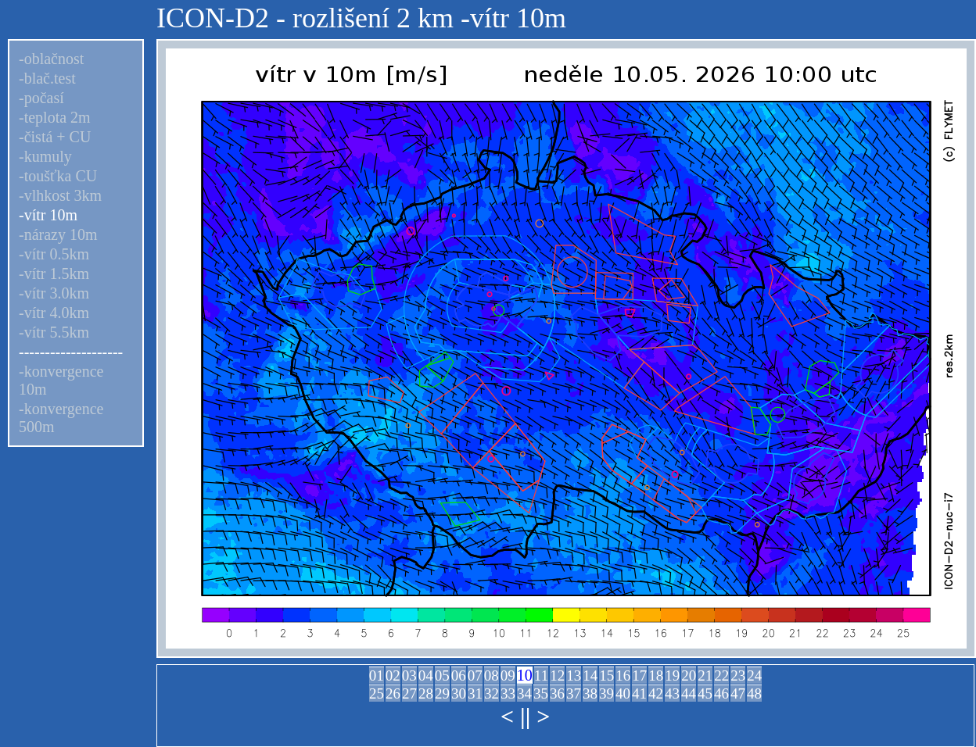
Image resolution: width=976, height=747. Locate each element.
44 (688, 693)
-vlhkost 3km (60, 195)
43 (672, 693)
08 (491, 675)
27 (409, 693)
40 (622, 693)
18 (655, 675)
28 (425, 693)
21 (705, 675)
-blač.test (47, 78)
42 (655, 693)
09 (508, 675)
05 (442, 675)
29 (442, 693)
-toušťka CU (58, 175)
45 (705, 693)
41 (639, 693)
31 (475, 693)
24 (754, 675)
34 (524, 693)
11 (541, 675)
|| (525, 716)
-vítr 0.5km (54, 254)
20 (688, 675)
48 (754, 693)
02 (393, 675)
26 (393, 693)
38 (590, 693)
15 (606, 675)
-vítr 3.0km (54, 293)
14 (590, 675)
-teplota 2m (55, 117)
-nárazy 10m (58, 234)
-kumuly (45, 156)
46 (721, 693)
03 (409, 675)
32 (491, 693)
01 (376, 675)
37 (573, 693)
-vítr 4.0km (54, 312)
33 (508, 693)
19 (672, 675)
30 (458, 693)
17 (639, 675)
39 (606, 693)
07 (475, 675)
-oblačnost (51, 58)
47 (737, 693)
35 (540, 693)
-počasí (41, 97)
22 (721, 675)
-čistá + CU (55, 136)
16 (622, 675)
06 (458, 675)
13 (573, 675)
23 (737, 675)
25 (376, 693)
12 (557, 675)
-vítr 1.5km (54, 273)
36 (557, 693)
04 (425, 675)
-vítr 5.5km (54, 332)
